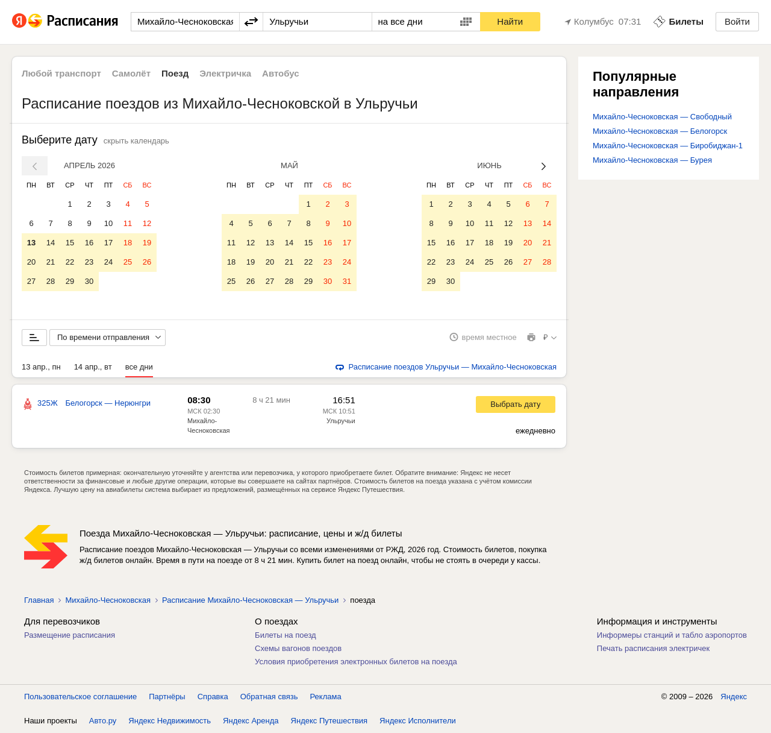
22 (70, 261)
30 (89, 281)
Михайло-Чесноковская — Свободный (662, 116)
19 (147, 242)
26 (147, 261)
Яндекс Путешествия (329, 720)
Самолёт (131, 73)
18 (127, 242)
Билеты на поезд (285, 635)
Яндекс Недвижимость (169, 720)
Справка (213, 696)
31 (347, 281)
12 (147, 223)
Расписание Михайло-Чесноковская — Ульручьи (250, 600)
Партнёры (167, 696)
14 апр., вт (93, 366)
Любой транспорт (61, 73)
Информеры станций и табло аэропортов (672, 635)
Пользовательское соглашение (80, 696)
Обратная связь (269, 696)
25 (127, 261)
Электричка (225, 73)
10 (108, 223)
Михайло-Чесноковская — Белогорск (660, 131)
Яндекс (733, 696)
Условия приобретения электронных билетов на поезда (356, 661)
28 (50, 281)
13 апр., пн (41, 366)
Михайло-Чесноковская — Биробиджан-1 (668, 145)
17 (108, 242)
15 (70, 242)
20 (31, 261)
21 (50, 261)
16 (89, 242)
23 (89, 261)
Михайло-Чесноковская (108, 600)
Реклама (326, 696)
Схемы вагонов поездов (298, 648)
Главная (39, 600)
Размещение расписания (69, 635)
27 (31, 281)
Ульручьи (340, 420)
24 (108, 261)
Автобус (280, 73)
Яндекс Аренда (250, 720)
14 (50, 242)
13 (31, 242)
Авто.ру (103, 720)
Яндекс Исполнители (417, 720)
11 (127, 223)
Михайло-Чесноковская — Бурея (652, 160)
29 (70, 281)
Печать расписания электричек (653, 648)
